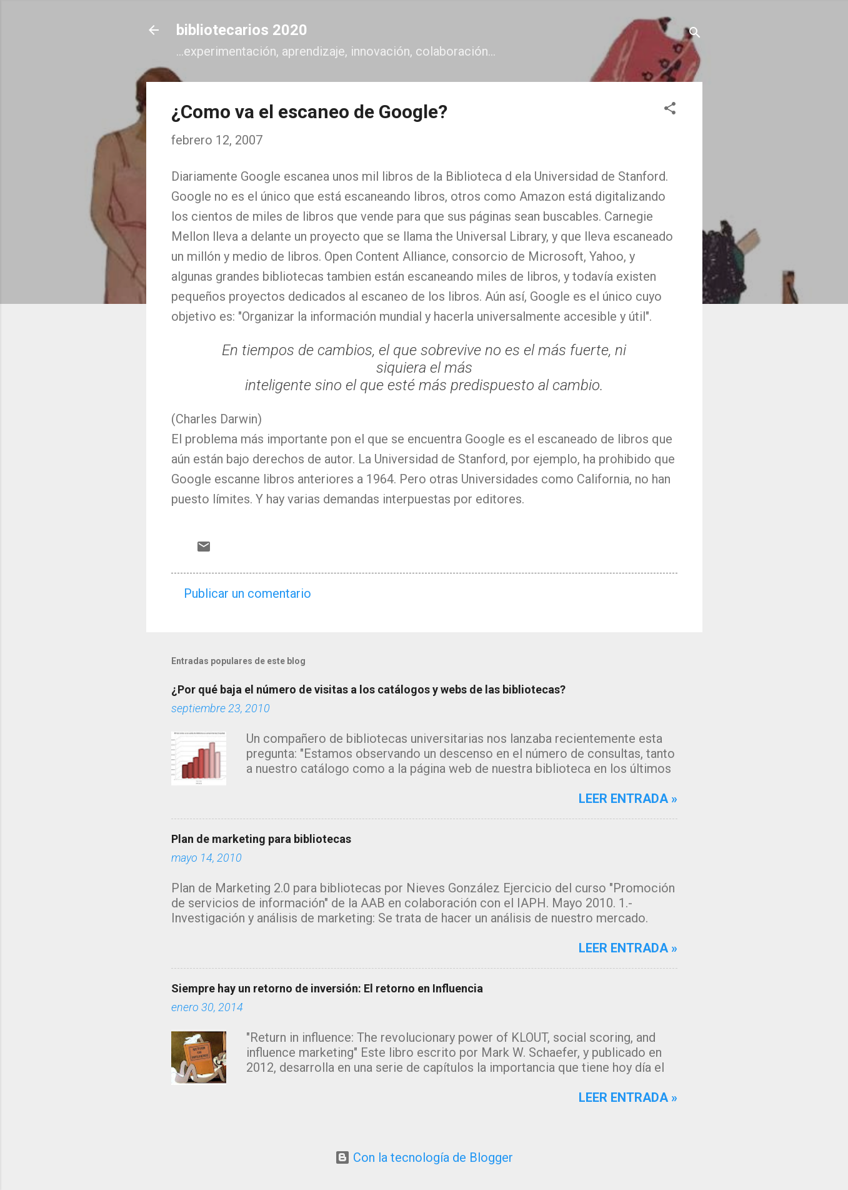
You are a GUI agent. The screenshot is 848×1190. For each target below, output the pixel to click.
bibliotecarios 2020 (241, 30)
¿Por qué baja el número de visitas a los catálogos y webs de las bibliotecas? (368, 689)
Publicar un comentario (247, 593)
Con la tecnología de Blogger (424, 1157)
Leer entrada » (628, 798)
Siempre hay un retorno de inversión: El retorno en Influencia (327, 988)
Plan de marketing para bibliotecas (261, 838)
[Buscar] (694, 34)
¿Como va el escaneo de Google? (309, 112)
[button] (669, 110)
